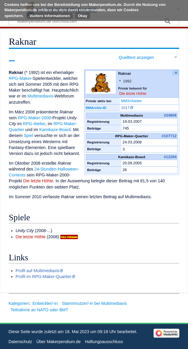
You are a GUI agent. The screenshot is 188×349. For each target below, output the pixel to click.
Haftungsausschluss (104, 341)
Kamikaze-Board (55, 129)
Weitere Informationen (50, 16)
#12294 (170, 157)
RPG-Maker (20, 78)
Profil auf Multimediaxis (37, 270)
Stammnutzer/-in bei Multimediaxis (94, 303)
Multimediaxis (40, 96)
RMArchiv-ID (96, 108)
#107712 (169, 136)
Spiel (28, 135)
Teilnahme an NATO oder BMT (39, 309)
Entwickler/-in (45, 303)
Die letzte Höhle (132, 93)
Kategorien (19, 303)
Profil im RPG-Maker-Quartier (43, 276)
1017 (125, 107)
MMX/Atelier (131, 101)
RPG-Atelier (34, 123)
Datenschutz (20, 341)
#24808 (170, 115)
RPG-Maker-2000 (34, 117)
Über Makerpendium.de (58, 341)
